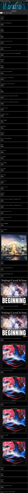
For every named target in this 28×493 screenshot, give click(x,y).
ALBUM (4, 12)
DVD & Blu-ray (10, 12)
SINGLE (7, 12)
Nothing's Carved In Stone (4, 0)
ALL (1, 12)
